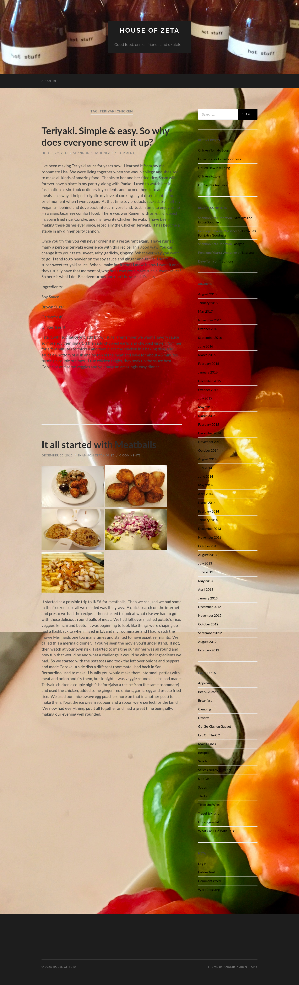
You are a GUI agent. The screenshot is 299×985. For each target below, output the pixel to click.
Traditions (226, 261)
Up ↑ (254, 966)
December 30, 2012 (57, 455)
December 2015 (209, 381)
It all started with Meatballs (99, 444)
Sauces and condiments (214, 770)
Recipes (203, 752)
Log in (202, 863)
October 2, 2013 (55, 152)
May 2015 (205, 407)
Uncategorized (208, 822)
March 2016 (207, 355)
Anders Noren (235, 966)
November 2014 (209, 442)
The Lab (203, 796)
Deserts (203, 718)
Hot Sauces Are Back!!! (214, 185)
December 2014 (209, 433)
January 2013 (208, 598)
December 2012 (209, 607)
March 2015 (207, 416)
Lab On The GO (209, 735)
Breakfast (205, 700)
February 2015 (208, 424)
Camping (204, 709)
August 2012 (207, 642)
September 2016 (210, 337)
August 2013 (207, 555)
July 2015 (205, 398)
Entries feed (206, 872)
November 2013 (209, 537)
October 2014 (208, 450)
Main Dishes (207, 744)
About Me (49, 81)
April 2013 (205, 589)
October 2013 (208, 546)
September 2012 (210, 633)
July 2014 (205, 468)
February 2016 (208, 363)
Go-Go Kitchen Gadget (214, 726)
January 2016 (208, 372)
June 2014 (205, 476)
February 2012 (208, 650)
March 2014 (207, 502)
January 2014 (208, 520)
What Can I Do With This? (216, 831)
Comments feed (209, 881)
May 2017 (205, 311)
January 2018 (208, 303)
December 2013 (209, 528)
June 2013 (205, 572)
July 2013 (205, 563)
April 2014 (205, 494)
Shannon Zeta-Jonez (91, 152)
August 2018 (207, 294)
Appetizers (206, 683)
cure (70, 607)
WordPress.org (209, 889)
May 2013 (205, 581)
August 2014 (207, 459)
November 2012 (209, 615)
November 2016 (209, 320)
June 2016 (205, 346)
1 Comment (125, 152)
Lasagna (238, 244)
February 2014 (208, 511)
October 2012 (208, 624)
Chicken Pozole (209, 176)
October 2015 (208, 390)
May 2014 (205, 485)
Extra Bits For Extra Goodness (219, 159)
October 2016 (208, 329)
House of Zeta (150, 30)
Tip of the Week (209, 804)
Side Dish (204, 778)
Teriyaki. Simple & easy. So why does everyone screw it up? (106, 136)
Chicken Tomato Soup (213, 150)
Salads (202, 761)
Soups (202, 787)
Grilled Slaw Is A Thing (214, 168)
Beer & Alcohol (208, 692)
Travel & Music (208, 813)
